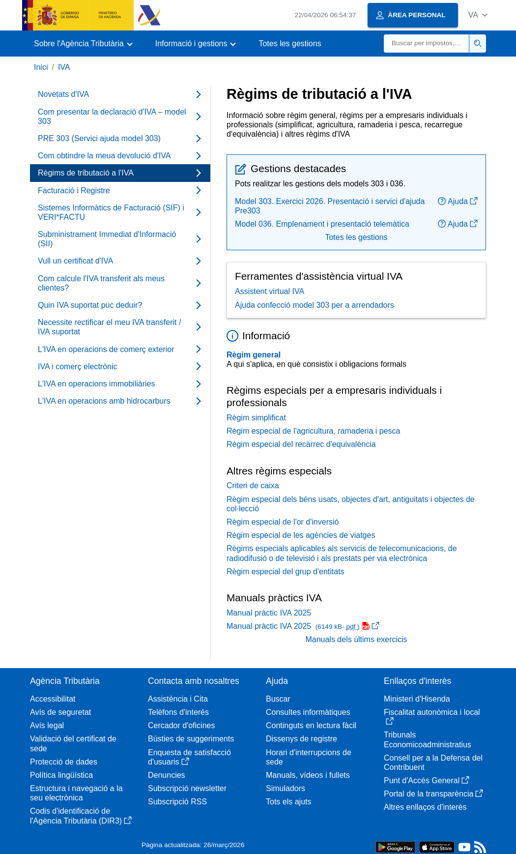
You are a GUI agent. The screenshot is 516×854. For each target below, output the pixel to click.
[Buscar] (426, 43)
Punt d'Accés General (426, 780)
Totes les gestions (289, 43)
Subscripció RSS (177, 801)
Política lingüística (61, 775)
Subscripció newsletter (187, 788)
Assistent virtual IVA (269, 291)
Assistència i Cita (178, 699)
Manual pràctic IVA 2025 (269, 613)
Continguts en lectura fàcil (311, 725)
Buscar (278, 699)
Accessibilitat (52, 699)
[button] (478, 15)
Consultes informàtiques (308, 712)
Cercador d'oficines (181, 725)
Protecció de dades (63, 762)
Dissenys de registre (301, 739)
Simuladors (285, 788)
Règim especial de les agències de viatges (301, 535)
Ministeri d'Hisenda (417, 699)
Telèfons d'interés (178, 712)
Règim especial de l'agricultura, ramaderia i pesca (313, 431)
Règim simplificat (256, 417)
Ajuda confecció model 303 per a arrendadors (314, 305)
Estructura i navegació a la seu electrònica (76, 793)
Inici (41, 67)
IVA (64, 67)
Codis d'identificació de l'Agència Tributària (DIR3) (81, 816)
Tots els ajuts (288, 801)
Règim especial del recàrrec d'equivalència (301, 444)
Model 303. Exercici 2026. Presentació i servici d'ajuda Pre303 (330, 206)
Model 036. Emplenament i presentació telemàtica (322, 224)
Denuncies (166, 775)
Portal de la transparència (433, 794)
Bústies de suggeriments (191, 739)
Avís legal (47, 725)
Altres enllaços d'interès (425, 807)
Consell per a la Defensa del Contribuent (433, 762)
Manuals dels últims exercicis (356, 639)
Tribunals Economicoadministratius (427, 739)
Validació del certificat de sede (73, 743)
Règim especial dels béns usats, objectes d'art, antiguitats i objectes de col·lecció (351, 504)
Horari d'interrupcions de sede (308, 757)
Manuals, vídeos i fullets (308, 775)
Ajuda (458, 201)
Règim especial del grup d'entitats (285, 571)
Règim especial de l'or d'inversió (283, 522)
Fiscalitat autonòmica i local (432, 716)
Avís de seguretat (60, 712)
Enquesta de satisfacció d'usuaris (189, 757)
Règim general (254, 355)
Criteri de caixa (253, 485)
